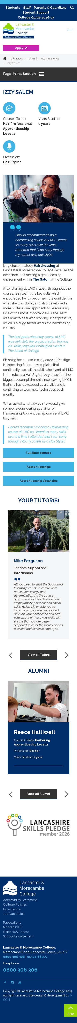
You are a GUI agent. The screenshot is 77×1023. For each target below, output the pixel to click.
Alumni (32, 58)
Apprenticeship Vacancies (38, 480)
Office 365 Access (16, 932)
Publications (12, 922)
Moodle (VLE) (13, 927)
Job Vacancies (13, 914)
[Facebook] (5, 983)
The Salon (41, 279)
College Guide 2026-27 (36, 17)
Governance (12, 909)
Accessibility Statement (20, 900)
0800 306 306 (14, 957)
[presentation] (12, 655)
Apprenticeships (39, 466)
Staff (27, 7)
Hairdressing (44, 266)
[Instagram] (12, 983)
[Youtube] (19, 983)
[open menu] (70, 30)
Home (4, 58)
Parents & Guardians (50, 7)
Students (13, 7)
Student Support (36, 12)
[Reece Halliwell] (38, 701)
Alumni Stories (50, 58)
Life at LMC (17, 58)
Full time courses (38, 452)
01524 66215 (37, 957)
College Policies (15, 904)
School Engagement (18, 936)
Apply (19, 48)
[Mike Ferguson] (38, 574)
